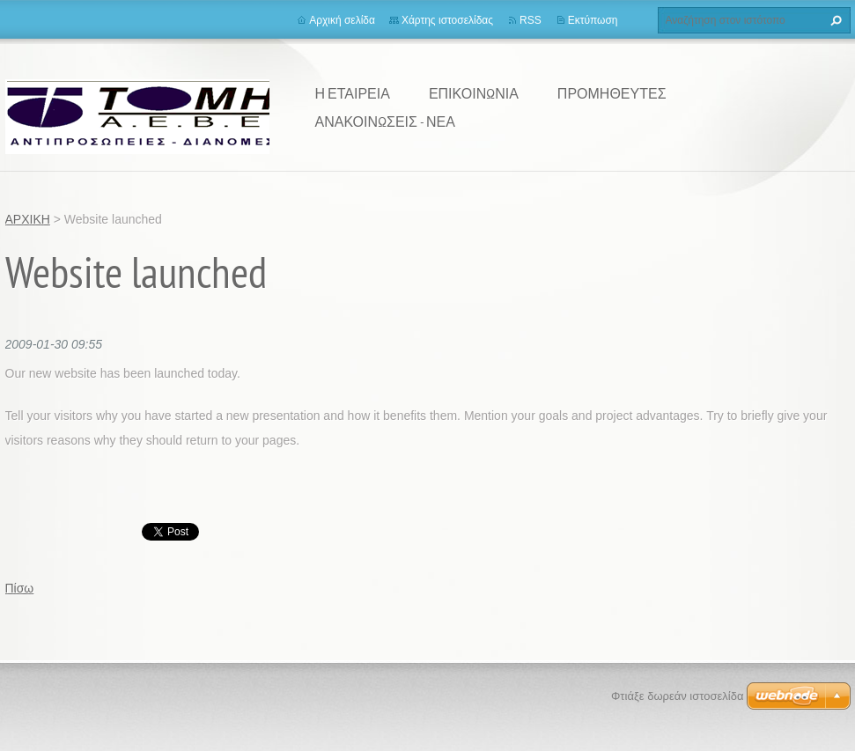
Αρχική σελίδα (342, 20)
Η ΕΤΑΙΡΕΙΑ (352, 93)
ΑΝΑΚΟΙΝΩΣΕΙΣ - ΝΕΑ (385, 121)
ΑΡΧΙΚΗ (27, 219)
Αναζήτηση (834, 20)
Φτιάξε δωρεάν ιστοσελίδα (677, 696)
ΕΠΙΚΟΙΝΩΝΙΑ (474, 93)
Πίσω (19, 588)
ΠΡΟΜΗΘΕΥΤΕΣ (612, 93)
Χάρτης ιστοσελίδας (447, 20)
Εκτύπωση (593, 20)
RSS (531, 20)
